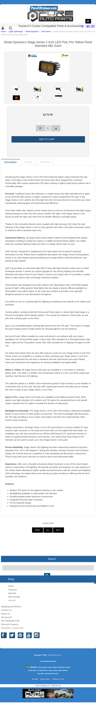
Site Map (35, 679)
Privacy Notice (45, 679)
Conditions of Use (58, 679)
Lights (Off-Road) (16, 31)
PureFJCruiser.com (54, 655)
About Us (5, 613)
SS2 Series (46, 31)
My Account (6, 617)
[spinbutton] (48, 128)
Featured (12, 589)
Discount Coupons (9, 624)
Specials (12, 593)
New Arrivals (14, 596)
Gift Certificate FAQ (10, 621)
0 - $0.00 (88, 26)
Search (52, 559)
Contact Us (6, 610)
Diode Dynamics (32, 31)
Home (3, 31)
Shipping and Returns (11, 606)
